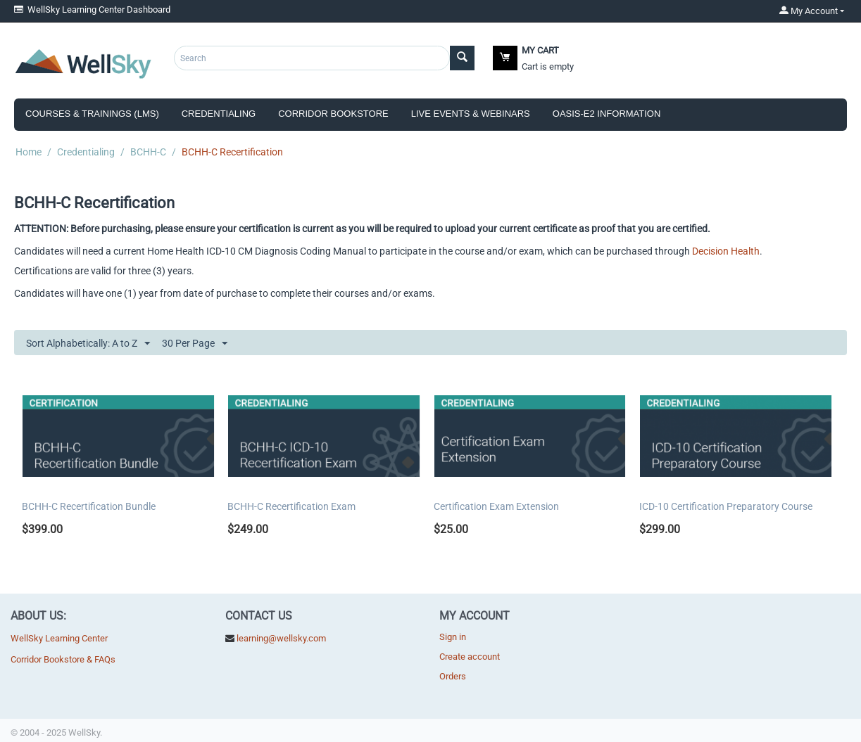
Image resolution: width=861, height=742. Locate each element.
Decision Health (726, 251)
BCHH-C (148, 152)
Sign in (452, 637)
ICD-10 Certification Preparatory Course (725, 506)
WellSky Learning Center (59, 638)
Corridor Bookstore (333, 113)
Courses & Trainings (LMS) (92, 113)
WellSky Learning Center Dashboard (92, 9)
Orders (452, 676)
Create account (469, 656)
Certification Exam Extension (496, 506)
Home (28, 152)
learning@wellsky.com (281, 638)
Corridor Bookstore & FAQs (63, 659)
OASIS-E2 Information (607, 113)
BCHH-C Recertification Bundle (89, 506)
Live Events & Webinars (470, 113)
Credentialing (219, 113)
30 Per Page (194, 344)
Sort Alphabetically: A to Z (88, 344)
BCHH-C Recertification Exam (291, 506)
